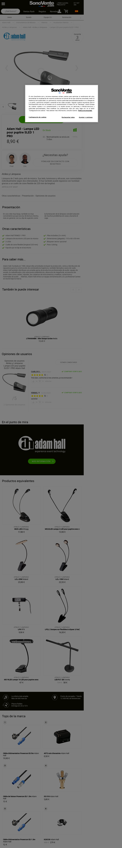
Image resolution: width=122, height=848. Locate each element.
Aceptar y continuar (86, 117)
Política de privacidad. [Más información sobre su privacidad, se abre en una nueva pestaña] (85, 110)
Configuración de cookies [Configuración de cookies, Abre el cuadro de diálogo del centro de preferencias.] (37, 117)
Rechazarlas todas (68, 117)
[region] (61, 103)
